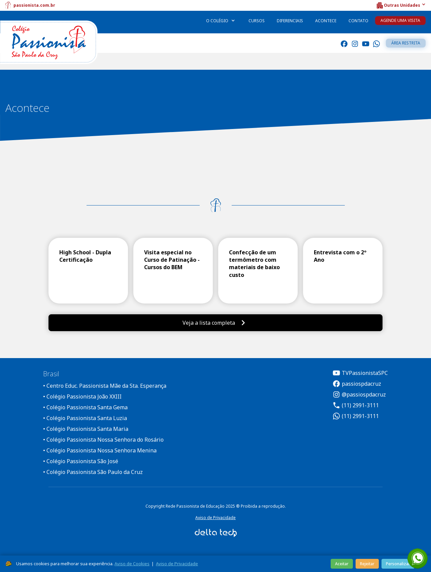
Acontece (325, 21)
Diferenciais (290, 21)
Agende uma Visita (400, 20)
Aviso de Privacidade (215, 517)
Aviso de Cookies (132, 564)
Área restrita (405, 43)
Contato (358, 21)
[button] (401, 5)
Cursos (256, 21)
